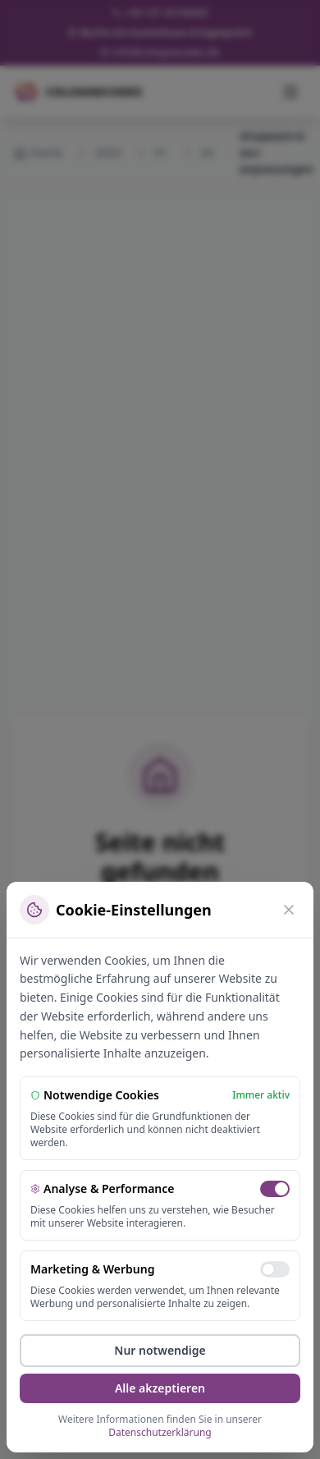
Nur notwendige (159, 1350)
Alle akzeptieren (160, 1388)
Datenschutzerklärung (159, 1432)
